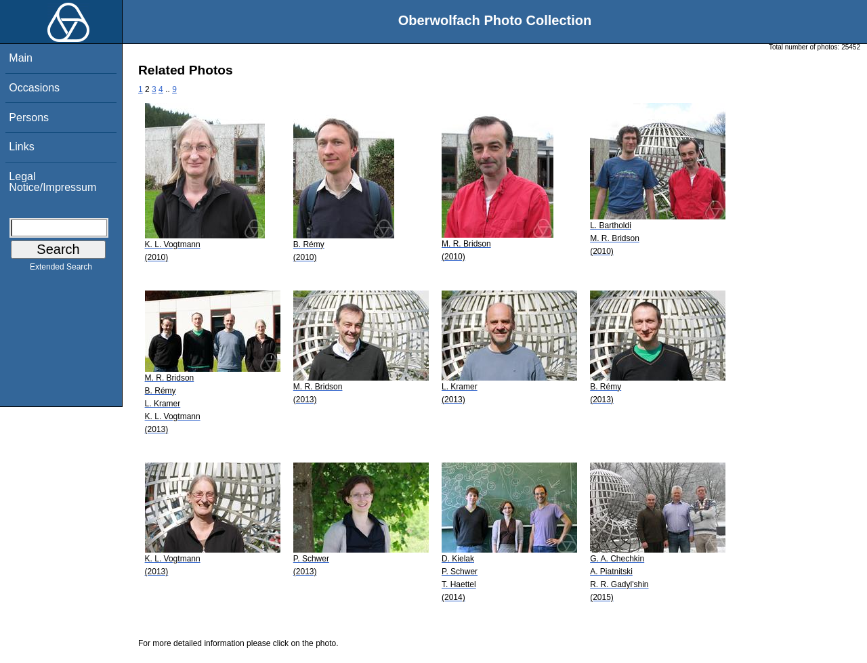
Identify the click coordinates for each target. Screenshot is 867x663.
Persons (29, 117)
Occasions (34, 87)
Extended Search (61, 269)
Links (21, 146)
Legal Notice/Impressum (52, 182)
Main (21, 58)
